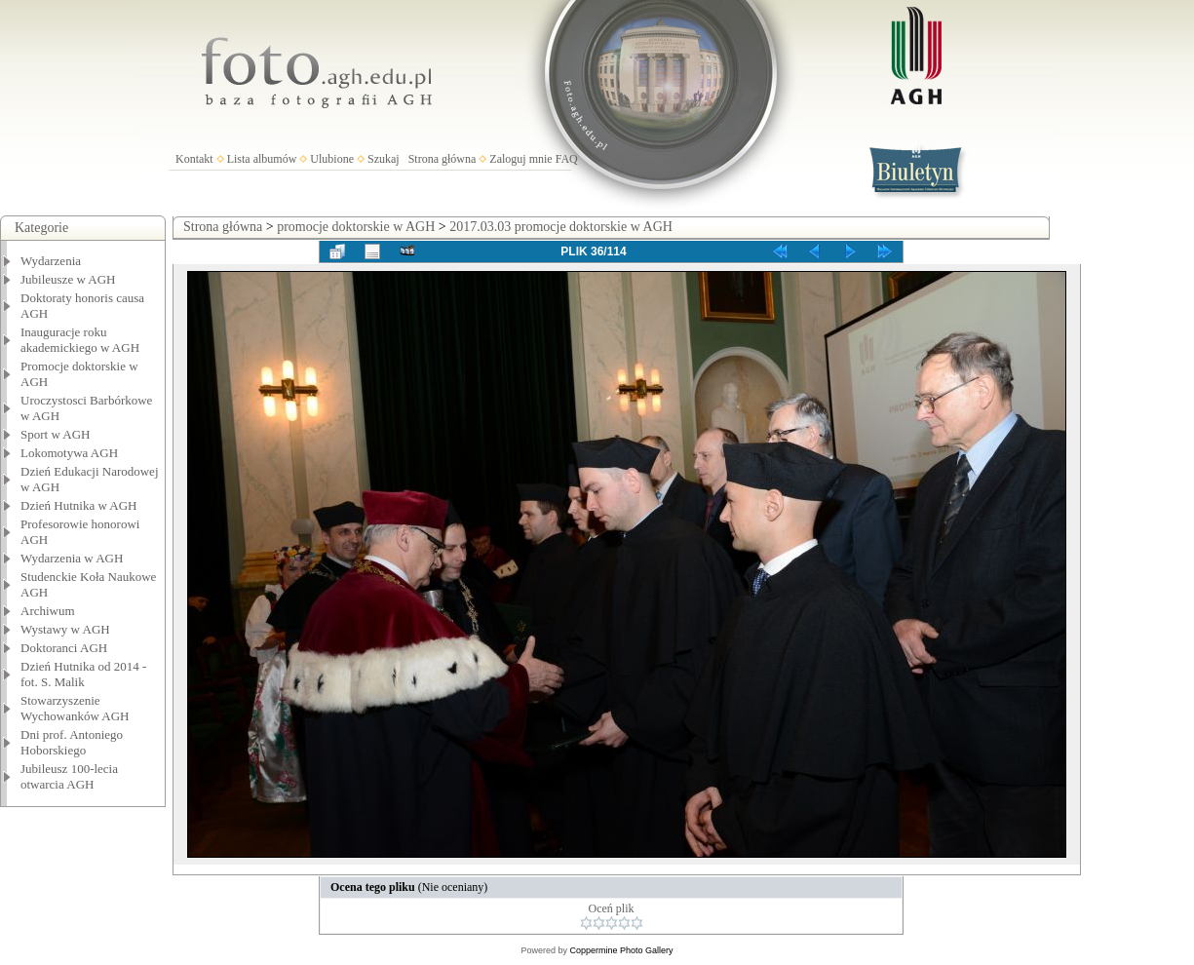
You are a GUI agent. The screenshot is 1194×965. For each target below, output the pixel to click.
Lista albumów (262, 159)
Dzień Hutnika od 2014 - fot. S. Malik (83, 674)
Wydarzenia (50, 260)
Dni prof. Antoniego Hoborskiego (71, 742)
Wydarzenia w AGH (71, 558)
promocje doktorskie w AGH (356, 226)
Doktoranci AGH (63, 647)
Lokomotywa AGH (69, 452)
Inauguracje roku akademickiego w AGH (79, 340)
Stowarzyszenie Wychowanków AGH (75, 708)
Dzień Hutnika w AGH (78, 505)
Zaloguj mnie (520, 159)
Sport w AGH (55, 434)
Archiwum (47, 610)
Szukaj (383, 159)
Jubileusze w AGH (68, 279)
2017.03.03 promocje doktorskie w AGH (561, 226)
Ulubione (332, 159)
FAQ (567, 159)
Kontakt (194, 159)
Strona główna (442, 159)
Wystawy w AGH (65, 629)
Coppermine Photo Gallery (621, 950)
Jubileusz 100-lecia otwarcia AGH (69, 776)
